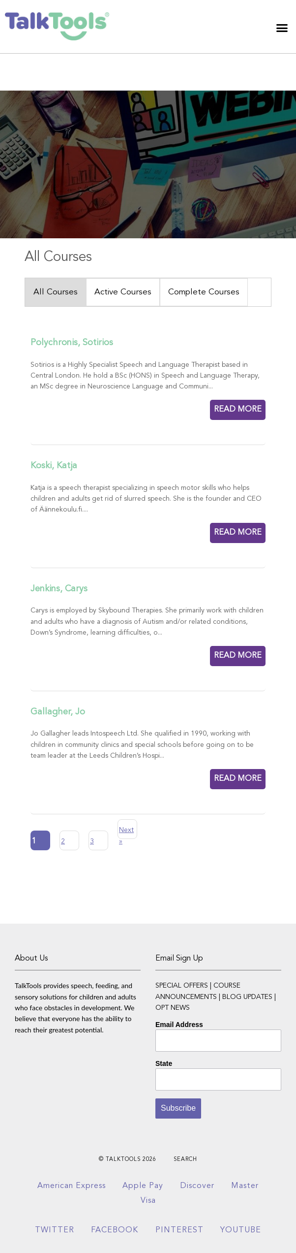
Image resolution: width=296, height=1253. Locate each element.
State (163, 1063)
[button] (282, 28)
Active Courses (122, 292)
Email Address (179, 1024)
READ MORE (238, 410)
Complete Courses (203, 292)
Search (185, 1159)
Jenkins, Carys (59, 588)
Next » (126, 833)
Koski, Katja (53, 465)
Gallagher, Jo (57, 711)
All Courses (55, 292)
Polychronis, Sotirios (71, 342)
